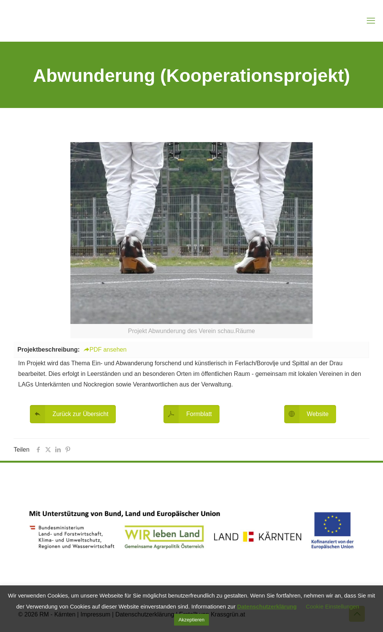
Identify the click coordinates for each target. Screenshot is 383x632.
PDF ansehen (104, 349)
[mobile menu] (370, 20)
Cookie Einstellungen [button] (332, 606)
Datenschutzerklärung (267, 606)
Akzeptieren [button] (192, 620)
